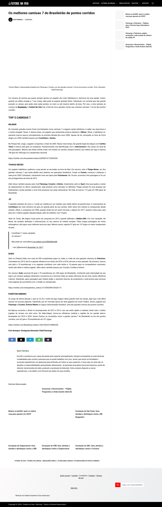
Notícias (96, 3)
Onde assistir (124, 3)
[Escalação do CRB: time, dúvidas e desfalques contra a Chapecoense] (57, 432)
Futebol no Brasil (109, 3)
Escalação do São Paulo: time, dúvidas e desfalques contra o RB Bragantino (88, 414)
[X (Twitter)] (21, 340)
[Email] (48, 340)
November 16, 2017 (35, 247)
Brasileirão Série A (49, 461)
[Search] (153, 3)
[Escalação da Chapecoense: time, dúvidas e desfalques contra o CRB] (23, 432)
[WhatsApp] (39, 340)
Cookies (92, 476)
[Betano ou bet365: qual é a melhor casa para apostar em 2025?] (23, 397)
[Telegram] (30, 340)
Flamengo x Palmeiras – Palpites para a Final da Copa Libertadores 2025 (137, 25)
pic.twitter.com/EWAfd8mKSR (45, 242)
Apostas (145, 3)
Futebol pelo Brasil (34, 461)
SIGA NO (74, 488)
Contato (75, 476)
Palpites (136, 3)
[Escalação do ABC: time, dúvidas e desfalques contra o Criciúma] (90, 432)
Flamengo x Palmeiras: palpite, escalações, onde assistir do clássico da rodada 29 (139, 35)
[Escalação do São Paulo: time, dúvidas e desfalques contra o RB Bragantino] (90, 397)
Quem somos (65, 476)
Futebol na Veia (20, 461)
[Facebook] (12, 340)
